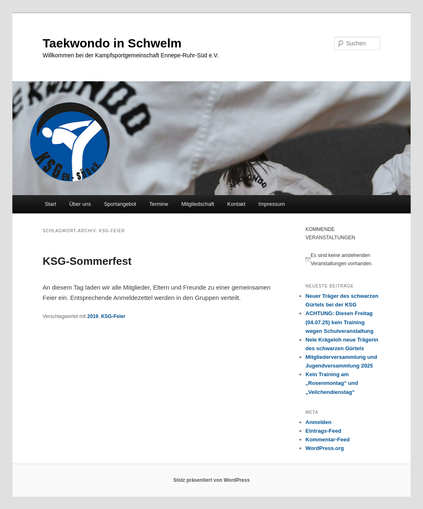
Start (50, 204)
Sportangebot (120, 204)
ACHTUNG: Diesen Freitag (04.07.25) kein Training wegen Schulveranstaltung (340, 322)
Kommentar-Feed (328, 439)
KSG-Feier (113, 316)
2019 (92, 316)
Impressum (272, 204)
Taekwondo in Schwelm (112, 43)
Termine (158, 204)
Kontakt (236, 204)
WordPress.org (325, 448)
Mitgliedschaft (197, 204)
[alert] (343, 260)
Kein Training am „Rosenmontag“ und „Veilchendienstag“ (332, 383)
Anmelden (319, 422)
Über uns (80, 204)
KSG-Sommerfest (87, 261)
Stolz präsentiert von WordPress (211, 480)
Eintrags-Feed (324, 431)
